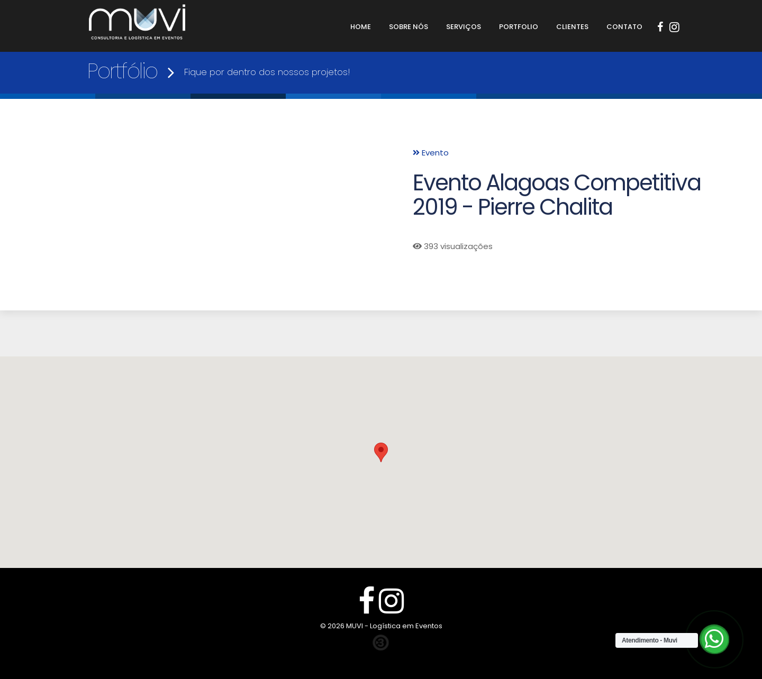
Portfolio (518, 27)
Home (360, 27)
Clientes (572, 27)
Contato (624, 27)
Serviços (463, 27)
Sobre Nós (408, 27)
